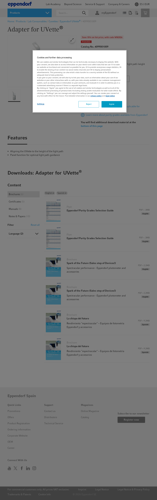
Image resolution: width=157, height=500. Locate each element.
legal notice (110, 96)
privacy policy (96, 96)
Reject (88, 104)
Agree (111, 104)
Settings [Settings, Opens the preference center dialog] (40, 104)
